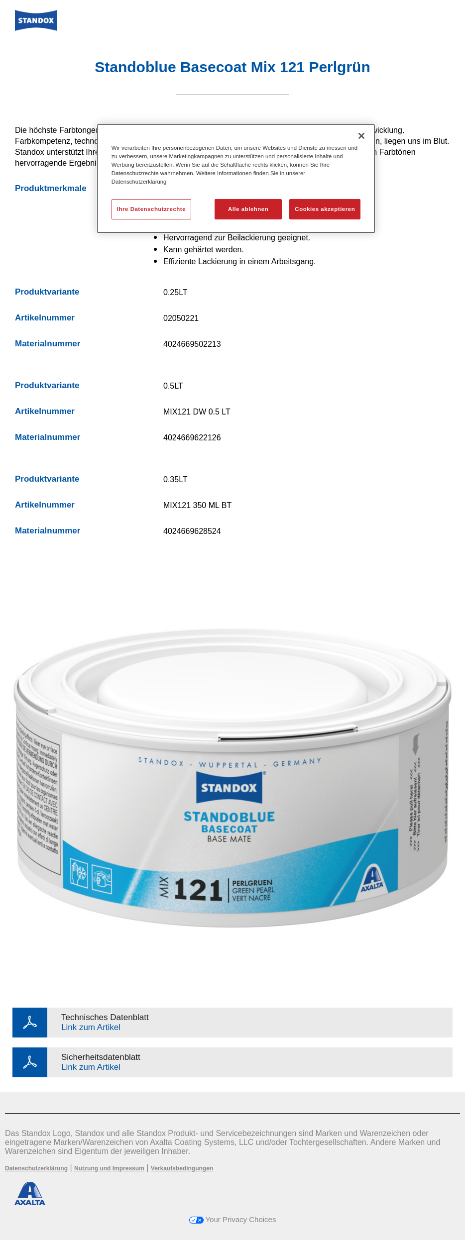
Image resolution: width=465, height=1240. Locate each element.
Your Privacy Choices (232, 1219)
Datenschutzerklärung (36, 1168)
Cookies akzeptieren (325, 209)
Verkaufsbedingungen (182, 1168)
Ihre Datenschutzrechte (151, 209)
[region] (236, 178)
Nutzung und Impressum (109, 1168)
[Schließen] (361, 136)
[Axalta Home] (36, 28)
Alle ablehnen (248, 209)
